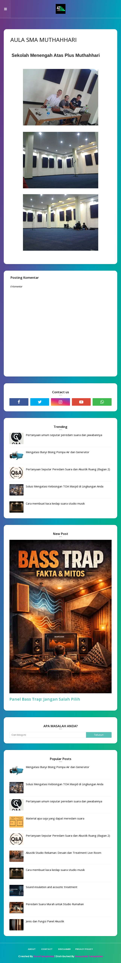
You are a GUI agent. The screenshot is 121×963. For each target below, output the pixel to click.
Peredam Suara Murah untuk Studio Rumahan (55, 904)
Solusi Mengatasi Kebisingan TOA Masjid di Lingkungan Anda (64, 486)
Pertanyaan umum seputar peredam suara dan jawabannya (64, 435)
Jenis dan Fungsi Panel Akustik (45, 921)
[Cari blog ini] (47, 735)
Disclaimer (64, 949)
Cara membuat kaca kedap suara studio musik (55, 503)
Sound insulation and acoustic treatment (51, 887)
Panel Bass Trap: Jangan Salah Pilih (44, 699)
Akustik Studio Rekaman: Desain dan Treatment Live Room (63, 853)
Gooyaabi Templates (89, 956)
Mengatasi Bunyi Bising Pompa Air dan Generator (57, 452)
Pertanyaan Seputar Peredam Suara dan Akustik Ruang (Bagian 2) (68, 469)
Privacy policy (84, 949)
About (32, 949)
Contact (47, 949)
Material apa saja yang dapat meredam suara (55, 818)
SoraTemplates (43, 956)
